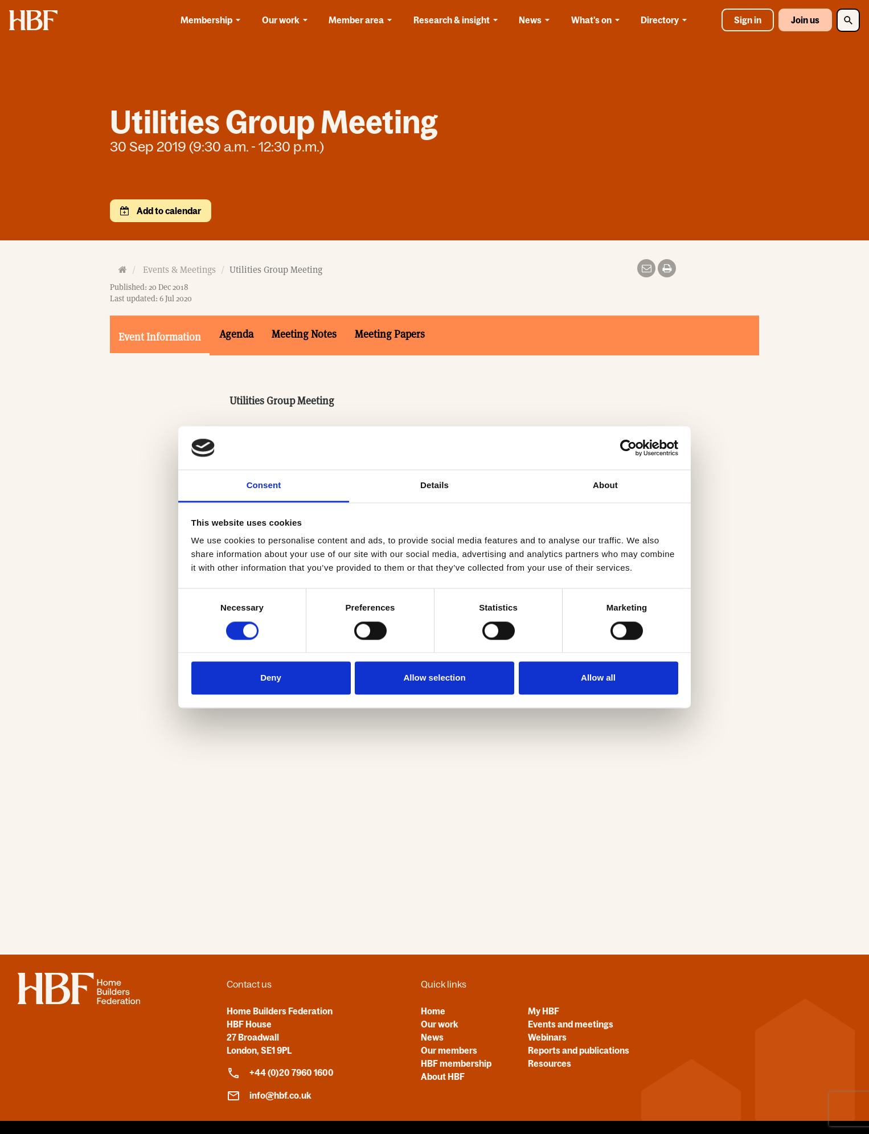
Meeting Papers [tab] (390, 334)
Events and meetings (570, 1024)
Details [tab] (434, 485)
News (536, 20)
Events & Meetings (179, 270)
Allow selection (434, 678)
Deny (270, 678)
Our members (449, 1050)
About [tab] (605, 485)
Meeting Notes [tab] (304, 334)
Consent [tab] (264, 485)
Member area (362, 20)
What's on (597, 20)
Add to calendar (168, 210)
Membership (212, 20)
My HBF (543, 1011)
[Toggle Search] (848, 20)
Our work (286, 20)
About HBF (443, 1076)
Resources (549, 1063)
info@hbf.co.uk (269, 1096)
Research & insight (457, 20)
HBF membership (456, 1063)
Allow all (598, 678)
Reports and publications (578, 1050)
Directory (666, 20)
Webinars (547, 1037)
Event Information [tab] (159, 336)
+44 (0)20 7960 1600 (280, 1073)
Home (433, 1011)
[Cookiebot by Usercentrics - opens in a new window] (628, 447)
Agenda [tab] (236, 334)
